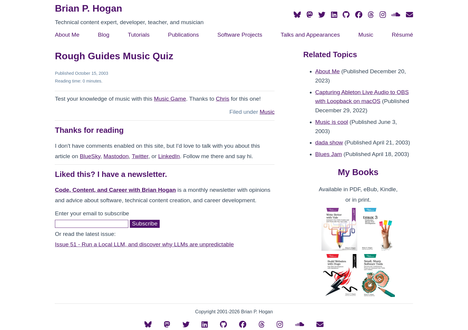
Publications (183, 35)
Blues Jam (328, 154)
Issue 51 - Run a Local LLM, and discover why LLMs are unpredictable (144, 244)
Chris (222, 99)
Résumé (402, 35)
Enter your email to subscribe (92, 213)
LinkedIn (169, 156)
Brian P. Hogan (88, 8)
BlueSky (90, 156)
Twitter (140, 156)
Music (365, 35)
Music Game (170, 99)
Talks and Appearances (310, 35)
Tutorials (139, 35)
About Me (67, 35)
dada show (329, 142)
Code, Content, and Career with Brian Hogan (115, 190)
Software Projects (239, 35)
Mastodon (116, 156)
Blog (103, 35)
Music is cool (331, 122)
